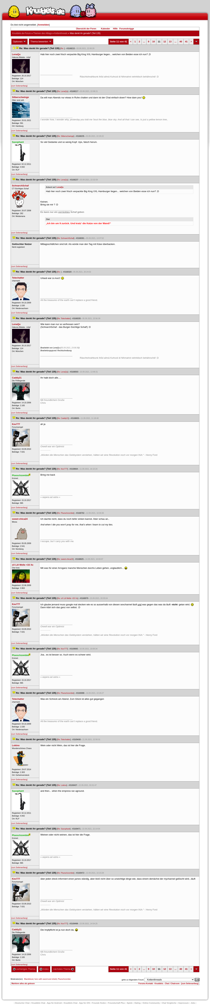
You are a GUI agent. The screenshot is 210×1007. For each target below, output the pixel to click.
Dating (138, 1003)
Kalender (105, 28)
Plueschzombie (64, 979)
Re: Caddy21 (63, 418)
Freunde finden (99, 1003)
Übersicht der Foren (86, 28)
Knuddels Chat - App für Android (47, 1003)
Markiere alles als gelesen (23, 983)
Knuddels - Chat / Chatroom (167, 983)
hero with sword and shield (46, 979)
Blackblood (28, 979)
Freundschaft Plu (116, 1003)
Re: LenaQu (63, 91)
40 (180, 41)
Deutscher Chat (22, 1003)
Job (193, 1003)
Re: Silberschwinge (66, 136)
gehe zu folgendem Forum (133, 980)
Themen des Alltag (42, 33)
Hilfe (115, 28)
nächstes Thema (63, 969)
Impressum (183, 1003)
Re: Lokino (62, 785)
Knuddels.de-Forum (21, 33)
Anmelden (43, 24)
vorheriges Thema (24, 969)
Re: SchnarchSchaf (66, 238)
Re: (62, 48)
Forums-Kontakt (145, 983)
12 (164, 41)
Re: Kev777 (62, 469)
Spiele (129, 1003)
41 (186, 41)
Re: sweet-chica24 (65, 559)
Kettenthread (60, 33)
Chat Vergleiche (169, 1003)
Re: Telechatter (64, 318)
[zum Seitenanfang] (19, 86)
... (144, 41)
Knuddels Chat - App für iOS (77, 1003)
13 (170, 41)
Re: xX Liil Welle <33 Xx (68, 598)
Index (44, 969)
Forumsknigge (126, 28)
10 (153, 41)
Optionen (19, 41)
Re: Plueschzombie (66, 513)
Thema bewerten (41, 41)
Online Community (151, 1003)
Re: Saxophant (64, 829)
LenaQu (60, 187)
